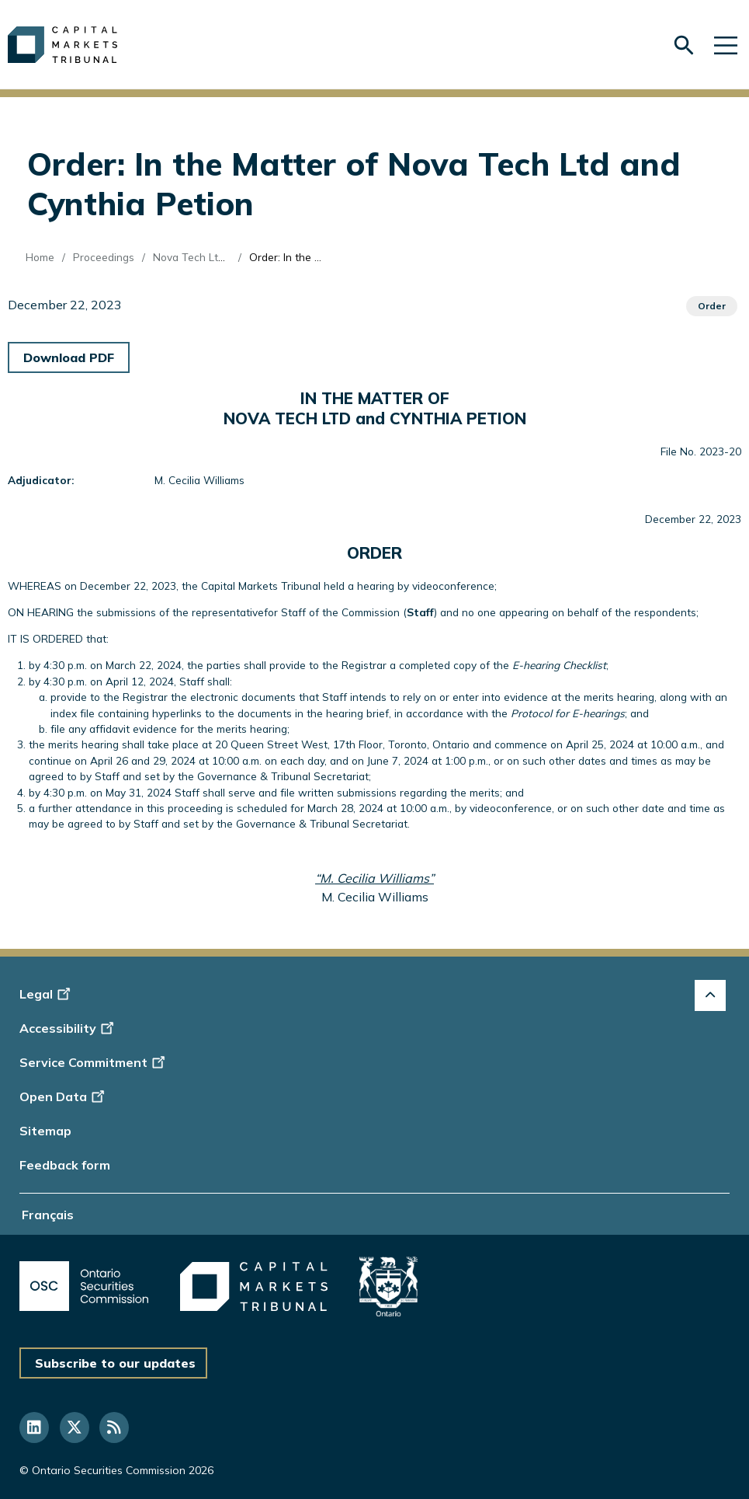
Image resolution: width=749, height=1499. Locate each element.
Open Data (64, 1096)
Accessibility (68, 1028)
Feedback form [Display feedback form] (64, 1165)
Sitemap (45, 1130)
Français (48, 1214)
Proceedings (103, 256)
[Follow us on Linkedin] (34, 1427)
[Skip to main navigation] (725, 44)
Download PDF (68, 357)
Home (40, 256)
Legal (47, 994)
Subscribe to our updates (115, 1363)
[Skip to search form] (683, 45)
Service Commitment (93, 1062)
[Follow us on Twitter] (74, 1427)
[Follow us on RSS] (114, 1427)
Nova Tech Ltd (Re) (200, 256)
